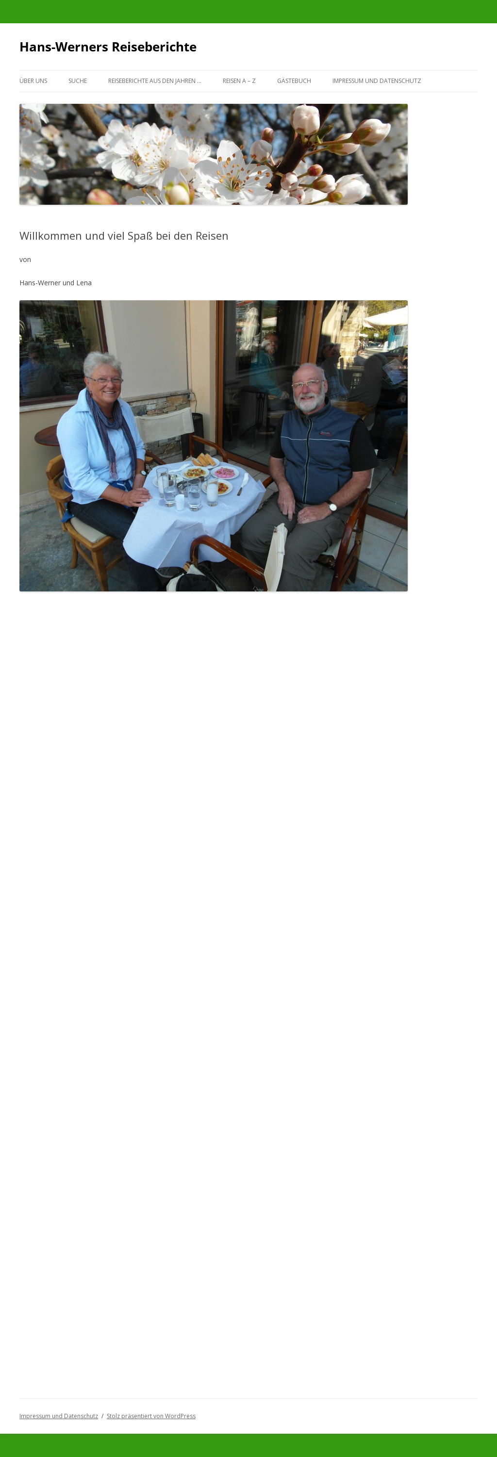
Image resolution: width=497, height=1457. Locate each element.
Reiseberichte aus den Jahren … (154, 81)
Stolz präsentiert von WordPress (151, 1416)
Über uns (33, 81)
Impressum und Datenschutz (376, 81)
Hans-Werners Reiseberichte (108, 46)
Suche (77, 81)
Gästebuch (294, 81)
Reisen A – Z (239, 81)
